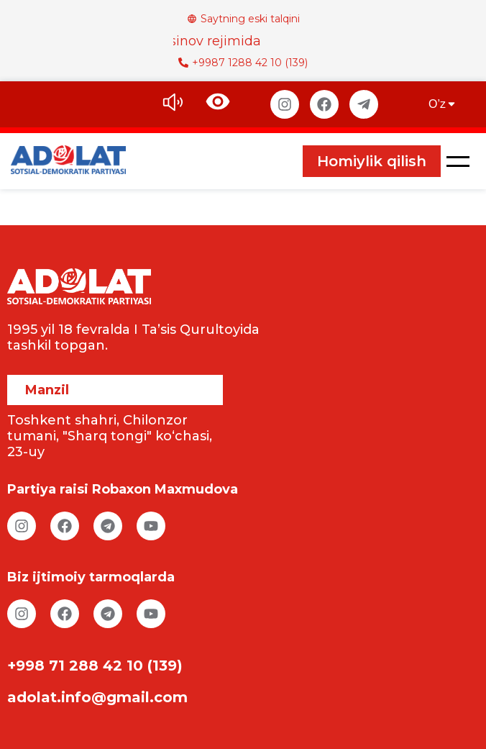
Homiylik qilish (371, 161)
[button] (458, 161)
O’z (442, 104)
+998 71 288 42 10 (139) (95, 665)
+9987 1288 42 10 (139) (243, 62)
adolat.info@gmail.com (97, 697)
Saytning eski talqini (243, 18)
